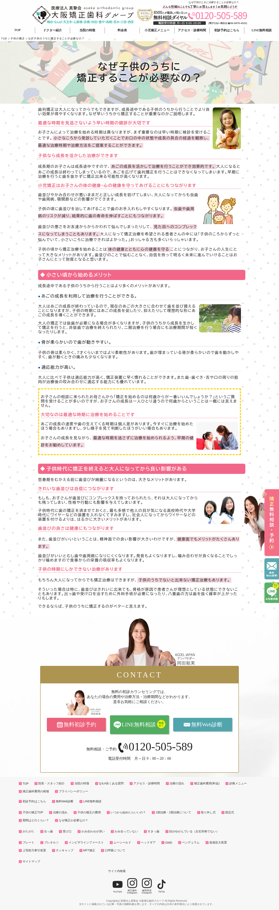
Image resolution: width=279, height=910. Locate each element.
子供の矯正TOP (33, 812)
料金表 (122, 30)
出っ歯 (48, 831)
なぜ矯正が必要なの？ (73, 820)
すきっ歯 (153, 831)
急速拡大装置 (218, 842)
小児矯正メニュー (157, 30)
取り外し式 (208, 812)
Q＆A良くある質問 (111, 783)
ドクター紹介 (52, 30)
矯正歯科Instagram (132, 886)
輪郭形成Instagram (147, 886)
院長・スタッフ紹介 (51, 783)
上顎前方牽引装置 (34, 850)
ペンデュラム (191, 842)
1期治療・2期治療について (173, 812)
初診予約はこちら (226, 30)
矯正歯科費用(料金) (206, 783)
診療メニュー (238, 783)
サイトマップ (31, 861)
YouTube (117, 886)
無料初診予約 (80, 725)
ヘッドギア (148, 842)
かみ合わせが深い (93, 831)
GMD (168, 842)
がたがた (28, 831)
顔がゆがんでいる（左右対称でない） (194, 831)
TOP (17, 30)
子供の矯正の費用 (89, 812)
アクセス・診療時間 (192, 30)
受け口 (67, 831)
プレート (28, 842)
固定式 (229, 812)
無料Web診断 (207, 725)
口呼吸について (115, 850)
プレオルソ (51, 842)
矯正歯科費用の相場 (36, 791)
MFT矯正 (89, 850)
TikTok (161, 886)
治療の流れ (177, 783)
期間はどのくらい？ (36, 820)
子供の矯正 (17, 38)
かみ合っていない (126, 831)
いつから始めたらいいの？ (128, 812)
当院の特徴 (87, 30)
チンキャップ (64, 850)
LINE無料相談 (262, 30)
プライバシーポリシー (73, 791)
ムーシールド (122, 842)
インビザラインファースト (86, 842)
